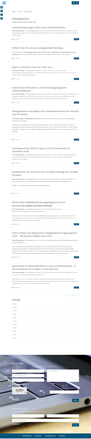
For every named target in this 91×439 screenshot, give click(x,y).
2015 (15, 335)
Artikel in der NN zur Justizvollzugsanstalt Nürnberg (37, 47)
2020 (15, 318)
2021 (15, 314)
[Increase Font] (1, 14)
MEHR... (76, 39)
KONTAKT (38, 436)
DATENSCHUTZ (50, 436)
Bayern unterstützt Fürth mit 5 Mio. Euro (32, 67)
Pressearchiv (28, 11)
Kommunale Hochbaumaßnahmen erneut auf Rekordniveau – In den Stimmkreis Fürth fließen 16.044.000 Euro (44, 268)
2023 (15, 308)
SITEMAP (62, 436)
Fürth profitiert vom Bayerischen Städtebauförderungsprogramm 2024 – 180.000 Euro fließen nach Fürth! (44, 235)
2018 (15, 325)
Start (13, 11)
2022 (15, 311)
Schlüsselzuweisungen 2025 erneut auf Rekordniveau (38, 27)
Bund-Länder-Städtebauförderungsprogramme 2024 (38, 202)
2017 (15, 328)
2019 (15, 321)
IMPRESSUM (27, 436)
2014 (15, 338)
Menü (75, 3)
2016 (15, 332)
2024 (15, 304)
